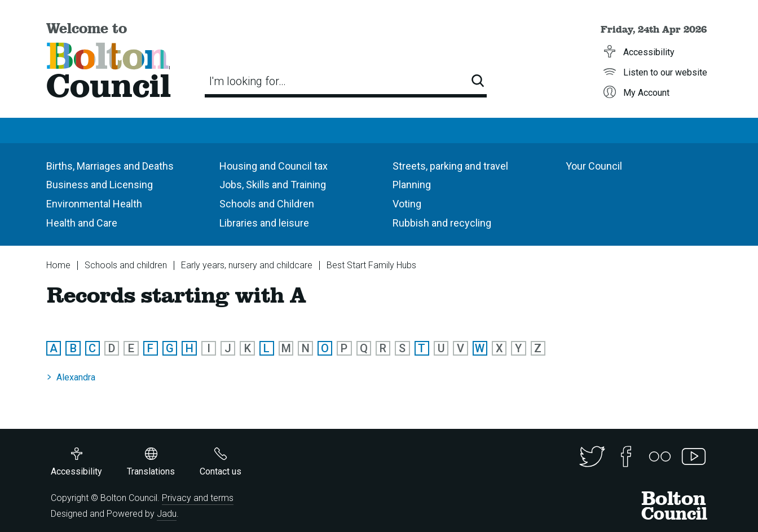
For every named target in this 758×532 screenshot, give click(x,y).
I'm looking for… (247, 81)
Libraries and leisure (264, 223)
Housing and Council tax (273, 166)
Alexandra (75, 377)
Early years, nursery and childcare (246, 265)
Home (58, 265)
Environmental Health (94, 204)
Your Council (594, 166)
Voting (407, 204)
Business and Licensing (99, 184)
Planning (412, 184)
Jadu (167, 513)
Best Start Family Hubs (371, 265)
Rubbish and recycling (442, 223)
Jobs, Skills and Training (272, 184)
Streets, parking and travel (450, 166)
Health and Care (81, 223)
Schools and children (126, 265)
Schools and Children (266, 204)
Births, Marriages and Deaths (110, 166)
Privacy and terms (197, 498)
